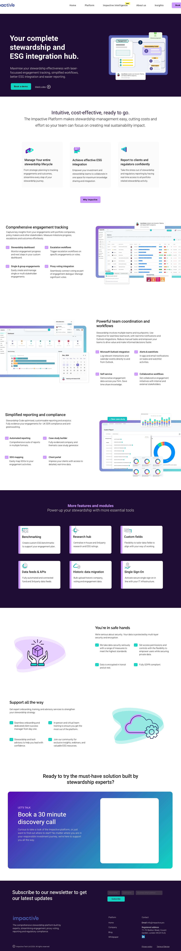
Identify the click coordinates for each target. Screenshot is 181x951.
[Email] (148, 893)
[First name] (113, 893)
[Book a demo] (21, 86)
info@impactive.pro (155, 922)
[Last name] (127, 893)
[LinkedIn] (143, 936)
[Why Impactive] (90, 199)
